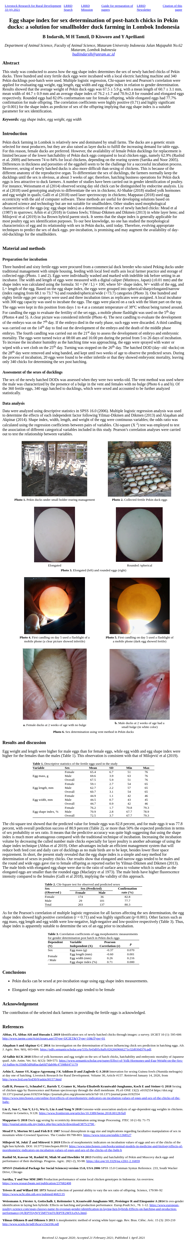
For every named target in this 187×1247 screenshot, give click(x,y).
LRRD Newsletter (144, 7)
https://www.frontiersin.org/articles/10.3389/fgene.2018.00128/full (82, 1113)
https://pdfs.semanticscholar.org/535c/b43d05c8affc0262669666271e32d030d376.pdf (95, 1049)
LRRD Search (68, 7)
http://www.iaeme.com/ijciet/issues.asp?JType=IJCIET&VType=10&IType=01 (53, 1038)
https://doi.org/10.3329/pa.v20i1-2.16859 (113, 1161)
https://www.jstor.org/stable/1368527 (107, 1135)
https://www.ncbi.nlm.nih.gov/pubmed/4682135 (33, 1194)
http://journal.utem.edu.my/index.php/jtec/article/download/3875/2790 (48, 1124)
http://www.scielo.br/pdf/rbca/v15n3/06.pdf (30, 1224)
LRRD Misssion (87, 7)
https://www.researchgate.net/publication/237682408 (36, 1183)
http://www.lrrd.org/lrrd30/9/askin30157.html (32, 1079)
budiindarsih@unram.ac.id (93, 54)
